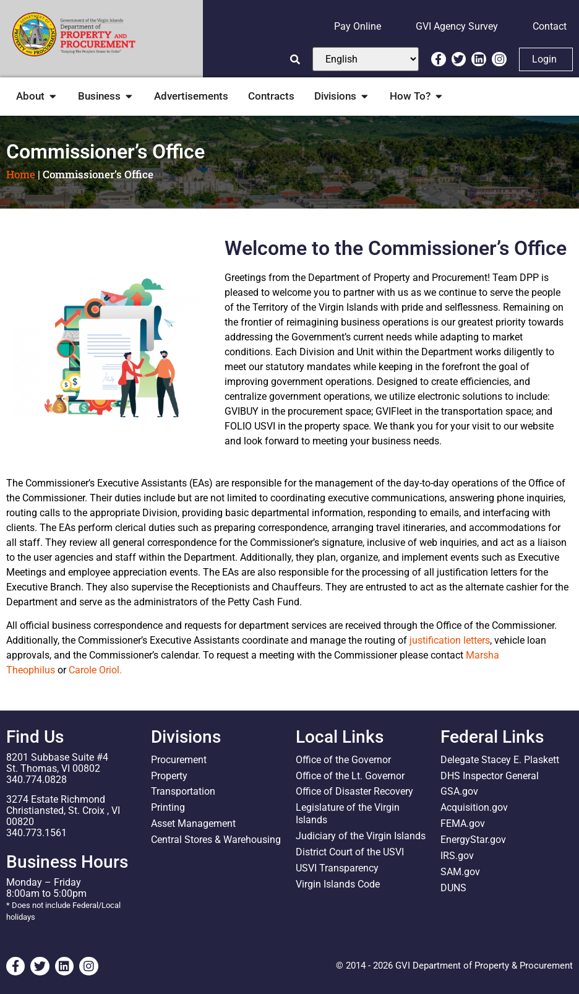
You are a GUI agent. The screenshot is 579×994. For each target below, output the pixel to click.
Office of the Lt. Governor (350, 776)
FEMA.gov (462, 824)
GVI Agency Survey (457, 26)
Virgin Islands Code (338, 885)
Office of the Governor (343, 760)
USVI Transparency (337, 869)
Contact (550, 26)
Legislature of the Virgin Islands (348, 814)
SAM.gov (460, 872)
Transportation (183, 792)
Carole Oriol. (95, 670)
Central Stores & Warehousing (216, 840)
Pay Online (357, 26)
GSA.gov (459, 792)
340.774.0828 (36, 779)
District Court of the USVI (350, 852)
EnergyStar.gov (473, 840)
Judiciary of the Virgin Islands (361, 836)
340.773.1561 (36, 833)
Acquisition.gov (474, 808)
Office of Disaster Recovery (354, 792)
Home (20, 174)
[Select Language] (365, 59)
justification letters (450, 640)
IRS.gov (457, 856)
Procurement (179, 760)
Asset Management (193, 824)
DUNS (453, 888)
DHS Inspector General (489, 776)
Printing (168, 808)
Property (169, 776)
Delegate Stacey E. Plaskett (499, 760)
